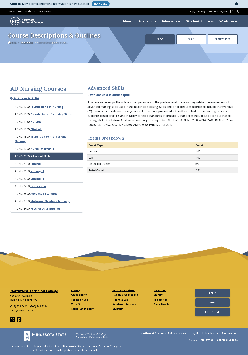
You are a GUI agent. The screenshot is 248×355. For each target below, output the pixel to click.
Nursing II (37, 171)
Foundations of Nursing (47, 107)
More (100, 3)
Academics (147, 21)
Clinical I (36, 129)
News (12, 11)
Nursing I (36, 122)
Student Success (200, 21)
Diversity (118, 308)
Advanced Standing (44, 194)
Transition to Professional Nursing (41, 139)
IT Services (161, 299)
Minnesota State (73, 346)
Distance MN (44, 11)
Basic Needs (161, 304)
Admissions (171, 21)
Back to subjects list (24, 98)
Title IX (75, 304)
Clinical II (36, 164)
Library (201, 11)
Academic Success (124, 304)
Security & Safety (123, 290)
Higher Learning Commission (219, 333)
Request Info (223, 39)
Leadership (38, 186)
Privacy (75, 290)
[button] (236, 3)
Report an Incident (82, 308)
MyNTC (224, 11)
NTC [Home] (12, 42)
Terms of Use (79, 299)
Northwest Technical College (34, 291)
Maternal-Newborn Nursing (50, 201)
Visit (191, 39)
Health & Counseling (125, 295)
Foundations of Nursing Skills (51, 114)
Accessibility (79, 295)
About (128, 21)
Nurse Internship (42, 149)
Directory (213, 11)
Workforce (228, 21)
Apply (192, 11)
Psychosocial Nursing (45, 209)
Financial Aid (120, 299)
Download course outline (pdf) (108, 95)
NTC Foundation (26, 11)
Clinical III (37, 179)
